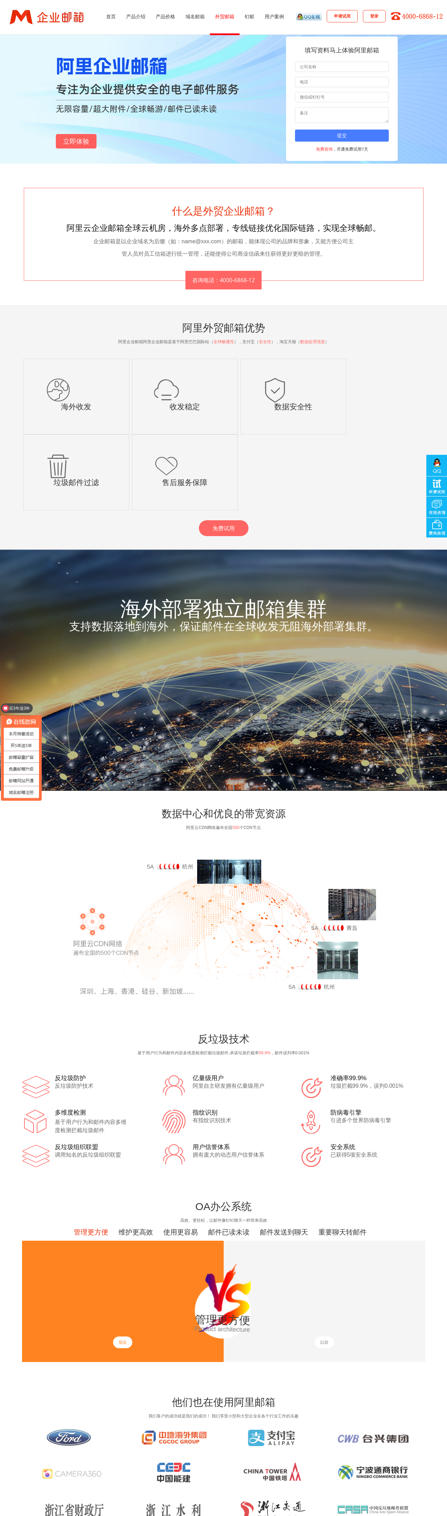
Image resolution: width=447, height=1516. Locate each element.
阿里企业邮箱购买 (131, 1466)
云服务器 (166, 1485)
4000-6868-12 (404, 1479)
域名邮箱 (195, 16)
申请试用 (342, 16)
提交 (342, 135)
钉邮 (249, 16)
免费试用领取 (214, 1466)
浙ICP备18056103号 (262, 1507)
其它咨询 (175, 1476)
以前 (324, 1266)
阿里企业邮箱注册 (88, 1466)
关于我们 (201, 1476)
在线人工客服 (84, 1476)
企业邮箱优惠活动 (174, 1466)
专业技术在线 (50, 1476)
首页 (111, 16)
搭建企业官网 (73, 1485)
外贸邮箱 (224, 16)
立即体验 (76, 141)
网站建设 (46, 1485)
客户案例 (149, 1476)
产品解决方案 (118, 1476)
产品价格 (165, 16)
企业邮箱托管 (138, 1485)
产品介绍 (135, 16)
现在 (123, 1266)
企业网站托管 (105, 1485)
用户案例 (274, 16)
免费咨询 (324, 149)
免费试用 (224, 452)
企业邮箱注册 (50, 1466)
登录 (374, 16)
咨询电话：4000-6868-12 (223, 280)
